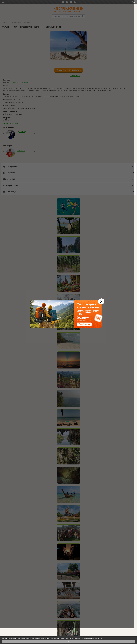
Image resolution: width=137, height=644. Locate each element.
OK (68, 642)
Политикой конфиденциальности (91, 638)
